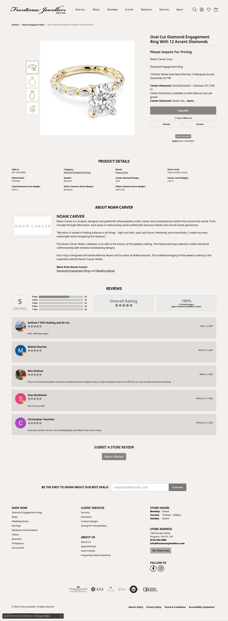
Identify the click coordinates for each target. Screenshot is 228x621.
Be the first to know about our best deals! (75, 487)
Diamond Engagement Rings (33, 25)
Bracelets (17, 538)
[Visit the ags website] (78, 589)
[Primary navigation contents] (129, 9)
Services (164, 9)
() (86, 296)
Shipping (166, 124)
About (179, 9)
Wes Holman (35, 371)
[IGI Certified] (122, 589)
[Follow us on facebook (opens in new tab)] (153, 568)
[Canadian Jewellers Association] (150, 589)
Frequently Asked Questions (96, 555)
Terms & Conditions (175, 607)
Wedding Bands (105, 270)
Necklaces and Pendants (25, 530)
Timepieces (146, 9)
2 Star (35, 306)
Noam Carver (122, 172)
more (191, 101)
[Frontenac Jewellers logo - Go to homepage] (38, 9)
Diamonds (112, 9)
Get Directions (160, 550)
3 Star (35, 303)
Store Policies (88, 550)
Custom (129, 9)
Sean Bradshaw (37, 395)
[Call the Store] (158, 539)
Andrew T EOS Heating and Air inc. (49, 322)
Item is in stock (183, 136)
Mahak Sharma (37, 347)
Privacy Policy (153, 607)
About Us (86, 541)
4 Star (35, 300)
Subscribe (177, 487)
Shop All (80, 9)
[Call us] (167, 543)
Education (86, 516)
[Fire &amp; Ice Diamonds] (111, 589)
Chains (15, 534)
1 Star (35, 309)
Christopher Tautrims (41, 419)
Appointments (88, 546)
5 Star (35, 296)
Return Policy (136, 607)
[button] (195, 9)
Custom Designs (89, 521)
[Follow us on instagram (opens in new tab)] (161, 568)
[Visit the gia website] (97, 589)
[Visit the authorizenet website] (134, 589)
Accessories (18, 547)
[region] (87, 88)
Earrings (16, 525)
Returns (199, 124)
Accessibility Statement (202, 607)
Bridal (96, 9)
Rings (15, 516)
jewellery (15, 25)
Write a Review (114, 456)
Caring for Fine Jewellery (94, 525)
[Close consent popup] (61, 616)
